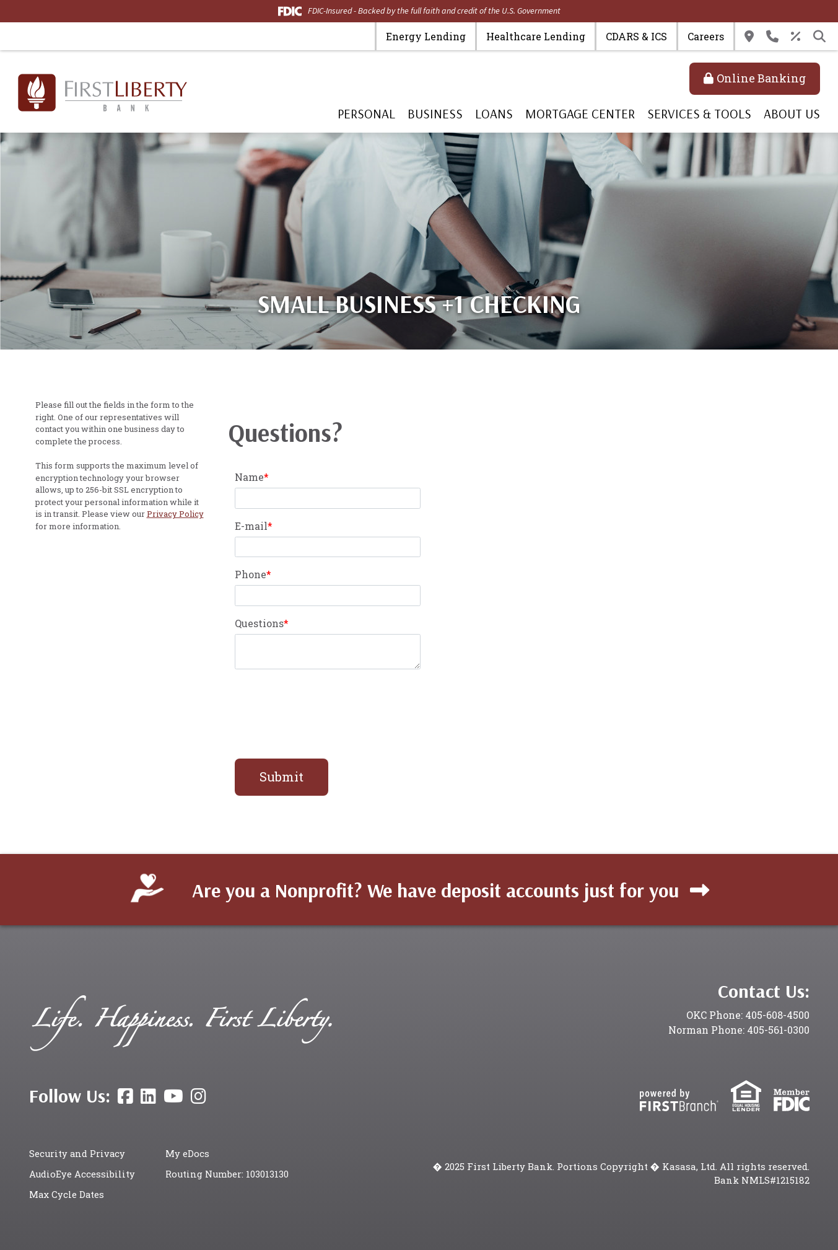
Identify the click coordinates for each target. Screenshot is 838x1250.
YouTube (173, 1096)
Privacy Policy (175, 513)
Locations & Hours (749, 36)
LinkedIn (148, 1096)
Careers (705, 36)
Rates (796, 36)
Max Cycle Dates (67, 1193)
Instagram (198, 1096)
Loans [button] (494, 113)
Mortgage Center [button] (580, 113)
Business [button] (435, 113)
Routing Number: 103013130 (227, 1174)
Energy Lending (426, 36)
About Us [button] (792, 113)
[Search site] (819, 36)
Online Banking (761, 78)
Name (249, 476)
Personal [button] (366, 113)
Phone (250, 574)
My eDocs (187, 1153)
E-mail (251, 525)
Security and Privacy (78, 1153)
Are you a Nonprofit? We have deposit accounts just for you (435, 889)
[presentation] (329, 707)
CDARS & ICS (636, 36)
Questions (259, 623)
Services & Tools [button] (699, 113)
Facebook (125, 1096)
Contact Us (772, 36)
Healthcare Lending (535, 36)
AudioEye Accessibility (82, 1174)
